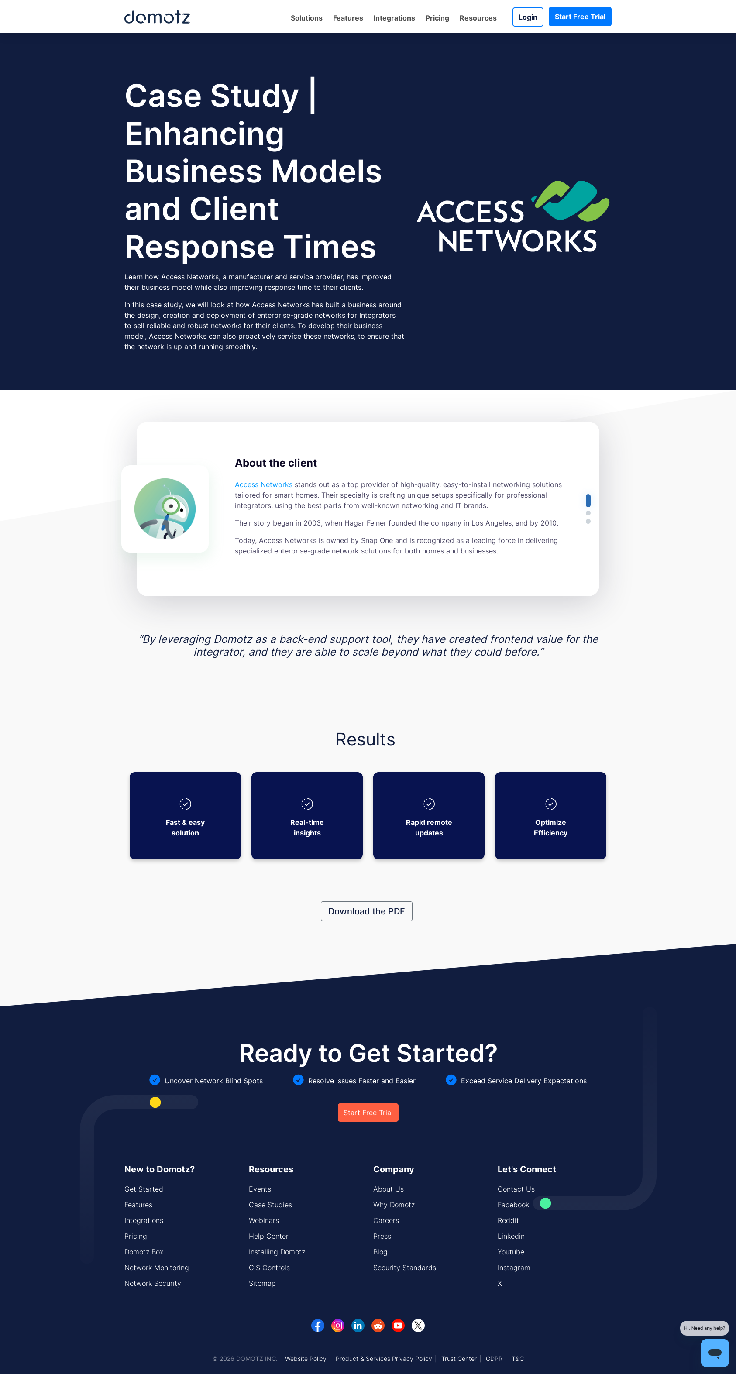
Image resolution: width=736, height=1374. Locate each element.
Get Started (143, 1189)
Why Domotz (394, 1204)
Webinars (264, 1220)
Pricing (437, 18)
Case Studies (270, 1204)
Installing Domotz (277, 1252)
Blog (380, 1252)
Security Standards (404, 1267)
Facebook (513, 1204)
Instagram (514, 1267)
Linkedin (511, 1236)
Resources (478, 18)
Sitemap (262, 1283)
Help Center (269, 1236)
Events (260, 1189)
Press (382, 1236)
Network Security (152, 1283)
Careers (386, 1220)
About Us (388, 1189)
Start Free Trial (580, 16)
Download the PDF (366, 911)
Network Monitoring (156, 1267)
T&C (518, 1358)
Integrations (394, 18)
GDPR (494, 1358)
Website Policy (306, 1358)
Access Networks (263, 484)
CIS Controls (269, 1267)
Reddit (508, 1220)
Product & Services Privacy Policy (384, 1358)
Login (528, 17)
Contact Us (516, 1189)
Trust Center (459, 1358)
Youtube (511, 1252)
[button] (588, 500)
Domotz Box (143, 1252)
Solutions (307, 18)
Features (348, 18)
